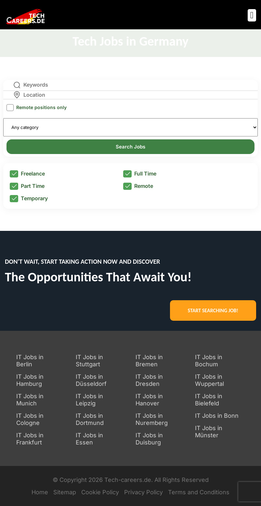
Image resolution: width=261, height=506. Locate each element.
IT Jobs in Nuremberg (152, 419)
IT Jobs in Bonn (217, 415)
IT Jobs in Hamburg (30, 380)
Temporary (29, 198)
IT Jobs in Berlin (30, 361)
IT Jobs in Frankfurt (30, 439)
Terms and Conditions (198, 492)
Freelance (27, 173)
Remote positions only (41, 107)
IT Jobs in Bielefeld (208, 400)
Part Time (27, 186)
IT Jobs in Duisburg (149, 439)
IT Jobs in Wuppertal (209, 380)
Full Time (139, 173)
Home (40, 492)
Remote (138, 186)
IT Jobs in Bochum (208, 361)
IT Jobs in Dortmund (90, 419)
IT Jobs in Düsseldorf (91, 380)
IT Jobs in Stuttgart (89, 361)
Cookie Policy (100, 492)
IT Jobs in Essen (89, 439)
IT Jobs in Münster (208, 432)
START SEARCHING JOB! (213, 310)
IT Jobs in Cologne (30, 419)
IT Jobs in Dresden (149, 380)
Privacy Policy (143, 492)
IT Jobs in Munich (30, 400)
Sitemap (64, 492)
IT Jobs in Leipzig (89, 400)
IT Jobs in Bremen (149, 361)
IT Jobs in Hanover (149, 400)
